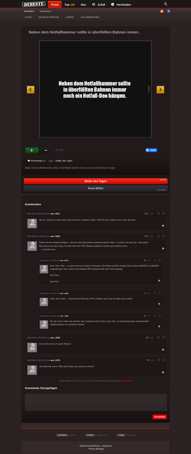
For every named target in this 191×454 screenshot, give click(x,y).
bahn (69, 160)
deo (64, 160)
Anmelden (29, 11)
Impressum (106, 446)
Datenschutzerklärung (90, 446)
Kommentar (36, 160)
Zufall (98, 4)
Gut (32, 150)
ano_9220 (55, 236)
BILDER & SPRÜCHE (48, 17)
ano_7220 (64, 316)
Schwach (46, 150)
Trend (55, 4)
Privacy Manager (96, 449)
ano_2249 (55, 338)
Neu (83, 4)
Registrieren (45, 11)
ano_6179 (55, 360)
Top (70, 4)
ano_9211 (55, 214)
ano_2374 (64, 260)
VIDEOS (69, 17)
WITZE (28, 17)
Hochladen (121, 4)
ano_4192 (64, 293)
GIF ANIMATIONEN (89, 17)
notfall (58, 160)
